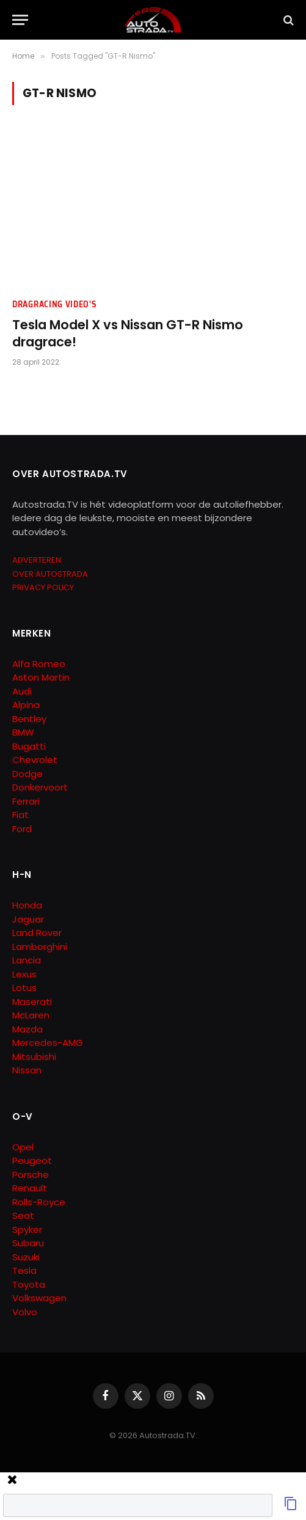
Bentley (29, 718)
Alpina (26, 704)
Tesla (24, 1270)
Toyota (28, 1284)
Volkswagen (39, 1298)
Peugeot (32, 1160)
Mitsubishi (34, 1056)
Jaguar (28, 919)
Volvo (24, 1312)
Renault (29, 1188)
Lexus (24, 974)
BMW (23, 732)
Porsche (30, 1174)
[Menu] (20, 20)
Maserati (32, 1001)
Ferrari (26, 801)
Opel (23, 1147)
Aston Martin (41, 677)
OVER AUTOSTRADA (50, 574)
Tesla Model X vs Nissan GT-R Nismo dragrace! (127, 333)
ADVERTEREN (36, 560)
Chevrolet (34, 759)
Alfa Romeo (40, 663)
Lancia (26, 960)
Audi (22, 691)
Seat (23, 1215)
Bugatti (29, 746)
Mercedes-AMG (47, 1042)
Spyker (27, 1229)
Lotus (24, 987)
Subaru (28, 1243)
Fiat (20, 814)
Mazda (27, 1029)
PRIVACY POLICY (43, 587)
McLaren (30, 1015)
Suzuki (26, 1257)
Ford (22, 828)
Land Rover (37, 932)
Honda (27, 905)
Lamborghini (39, 946)
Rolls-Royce (38, 1202)
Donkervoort (40, 787)
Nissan (27, 1070)
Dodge (27, 773)
